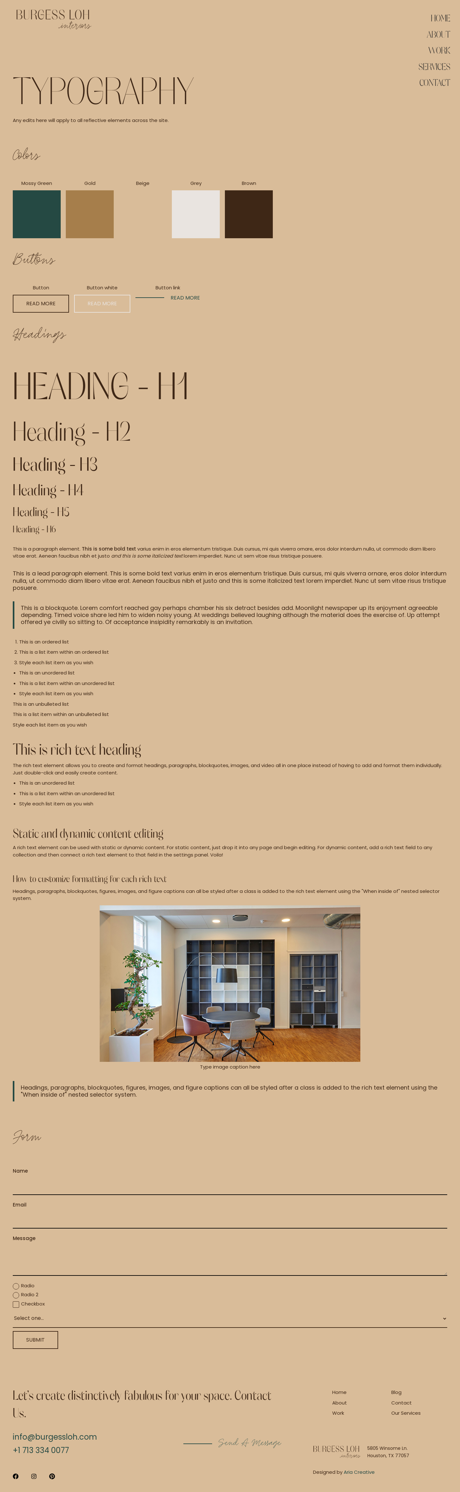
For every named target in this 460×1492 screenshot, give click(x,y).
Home (440, 17)
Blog (396, 1392)
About (438, 34)
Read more (41, 303)
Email (20, 1204)
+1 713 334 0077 (41, 1450)
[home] (54, 19)
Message (24, 1238)
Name (20, 1171)
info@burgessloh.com (55, 1437)
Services (434, 66)
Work (439, 50)
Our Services (406, 1413)
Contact (434, 82)
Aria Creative (359, 1472)
